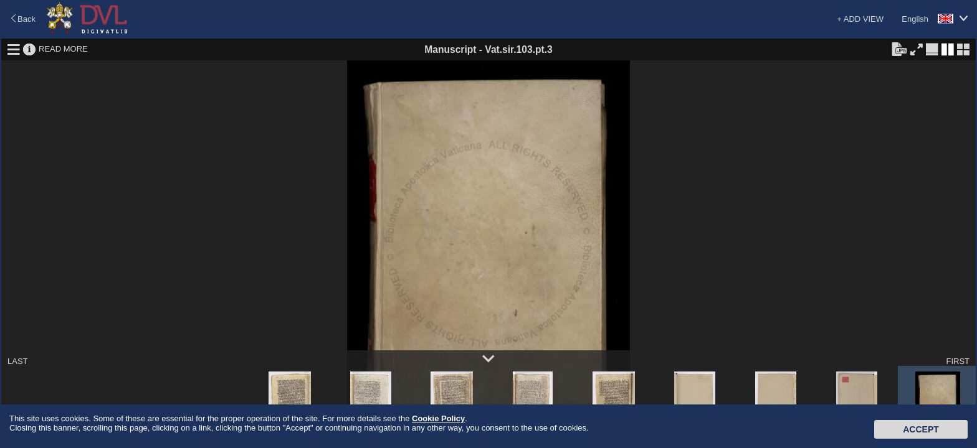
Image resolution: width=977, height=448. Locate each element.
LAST (17, 361)
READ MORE (63, 49)
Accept (921, 429)
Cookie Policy (438, 418)
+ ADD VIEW (860, 19)
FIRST (958, 361)
